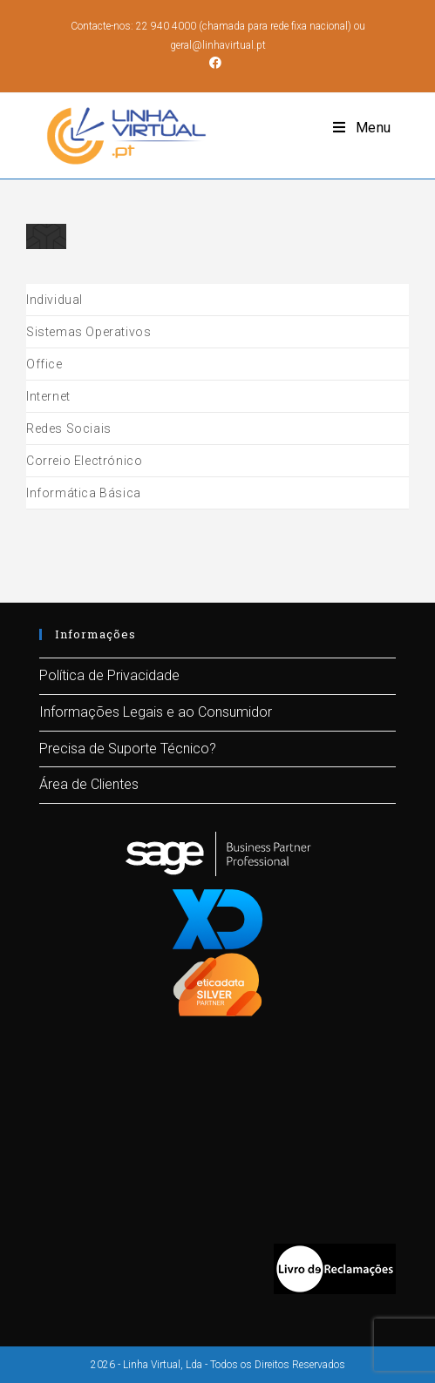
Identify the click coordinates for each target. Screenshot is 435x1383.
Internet (48, 396)
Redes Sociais (69, 428)
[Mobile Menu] (362, 128)
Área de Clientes (89, 784)
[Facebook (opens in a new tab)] (218, 63)
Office (44, 364)
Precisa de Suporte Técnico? (127, 747)
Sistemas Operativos (88, 332)
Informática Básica (83, 493)
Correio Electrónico (84, 461)
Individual (54, 300)
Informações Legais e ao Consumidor (155, 711)
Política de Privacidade (109, 675)
